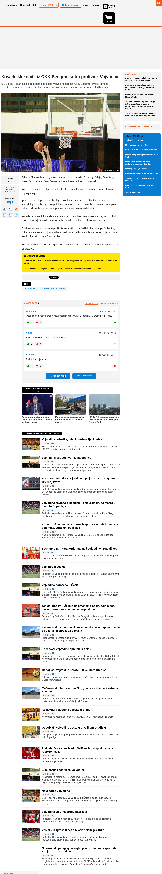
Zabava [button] (96, 8)
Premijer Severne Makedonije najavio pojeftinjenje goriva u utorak (141, 82)
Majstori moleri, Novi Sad (136, 260)
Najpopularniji (109, 289)
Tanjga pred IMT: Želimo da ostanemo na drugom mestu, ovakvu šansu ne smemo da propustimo (79, 593)
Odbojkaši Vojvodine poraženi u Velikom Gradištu (74, 655)
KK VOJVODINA (30, 274)
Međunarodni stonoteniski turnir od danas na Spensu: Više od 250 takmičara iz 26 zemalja (81, 614)
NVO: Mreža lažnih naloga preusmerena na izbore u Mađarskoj (139, 101)
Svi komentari (58, 361)
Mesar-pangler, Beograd (136, 284)
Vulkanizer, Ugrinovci (134, 256)
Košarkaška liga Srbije (53, 274)
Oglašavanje (18, 864)
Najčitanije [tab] (147, 184)
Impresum (38, 864)
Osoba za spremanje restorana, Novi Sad (141, 271)
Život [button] (85, 8)
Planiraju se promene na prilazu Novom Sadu (139, 153)
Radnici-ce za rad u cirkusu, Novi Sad (140, 302)
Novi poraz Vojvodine (56, 776)
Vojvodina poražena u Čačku (60, 570)
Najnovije (131, 60)
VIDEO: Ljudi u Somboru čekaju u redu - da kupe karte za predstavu (140, 172)
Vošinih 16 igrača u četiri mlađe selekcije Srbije (73, 815)
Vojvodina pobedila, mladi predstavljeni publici (73, 424)
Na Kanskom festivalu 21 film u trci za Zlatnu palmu (142, 74)
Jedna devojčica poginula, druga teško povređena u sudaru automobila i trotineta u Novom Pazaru (140, 162)
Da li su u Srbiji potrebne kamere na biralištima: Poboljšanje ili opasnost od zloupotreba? (142, 91)
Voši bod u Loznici (54, 552)
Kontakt (29, 864)
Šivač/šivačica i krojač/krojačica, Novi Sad (140, 295)
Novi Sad (10, 173)
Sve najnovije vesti (148, 124)
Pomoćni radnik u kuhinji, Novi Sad (141, 265)
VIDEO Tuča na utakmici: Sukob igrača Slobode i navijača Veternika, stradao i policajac (80, 511)
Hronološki (91, 289)
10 (54, 517)
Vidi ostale (152, 243)
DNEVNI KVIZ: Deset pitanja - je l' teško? (143, 118)
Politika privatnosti (70, 864)
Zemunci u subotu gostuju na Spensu (66, 442)
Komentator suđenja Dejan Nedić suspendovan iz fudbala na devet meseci (37, 405)
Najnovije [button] (12, 8)
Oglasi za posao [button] (70, 8)
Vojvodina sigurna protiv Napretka (64, 797)
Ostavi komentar (84, 361)
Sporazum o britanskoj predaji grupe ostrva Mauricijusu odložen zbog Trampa (143, 65)
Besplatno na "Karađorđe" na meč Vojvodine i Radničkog (79, 533)
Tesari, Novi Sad (132, 308)
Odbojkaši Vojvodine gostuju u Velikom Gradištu (74, 712)
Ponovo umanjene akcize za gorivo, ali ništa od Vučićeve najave (69, 405)
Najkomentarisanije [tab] (133, 184)
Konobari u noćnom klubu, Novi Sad (141, 289)
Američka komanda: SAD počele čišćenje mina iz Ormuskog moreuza (142, 110)
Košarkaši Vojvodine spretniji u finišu (66, 634)
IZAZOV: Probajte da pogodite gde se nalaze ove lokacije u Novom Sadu (104, 405)
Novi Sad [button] (25, 8)
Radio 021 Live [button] (49, 8)
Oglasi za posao (134, 252)
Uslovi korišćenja (52, 864)
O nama (6, 864)
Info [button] (35, 8)
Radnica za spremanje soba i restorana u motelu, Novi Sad (138, 278)
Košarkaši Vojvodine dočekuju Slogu (66, 695)
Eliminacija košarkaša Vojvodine (63, 755)
